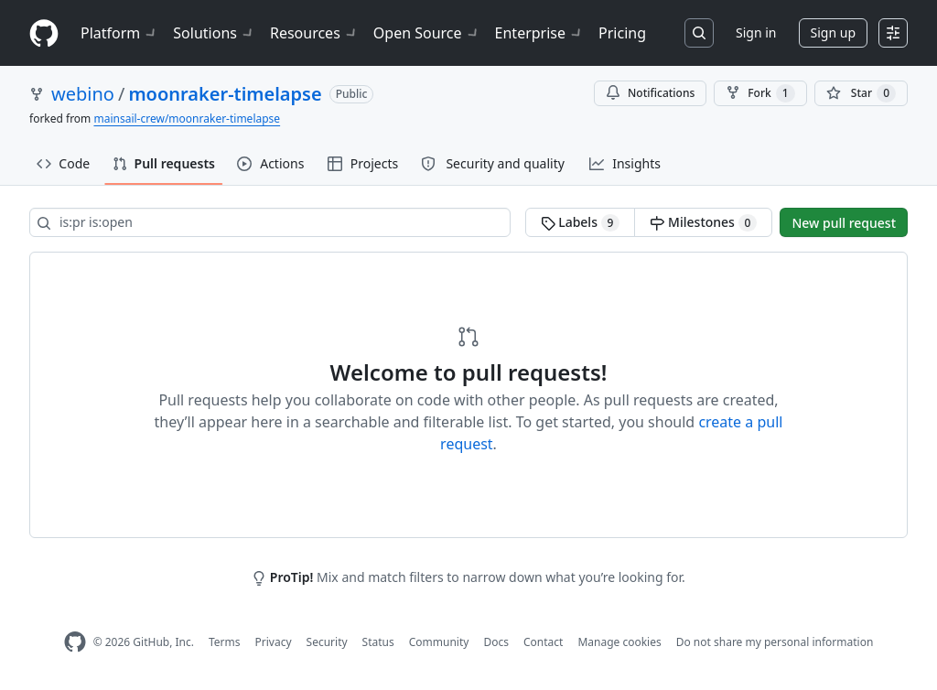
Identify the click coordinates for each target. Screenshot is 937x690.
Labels (580, 222)
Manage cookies (619, 642)
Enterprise (539, 33)
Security (327, 642)
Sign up (833, 32)
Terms (225, 642)
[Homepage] (44, 33)
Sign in (756, 32)
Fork (760, 93)
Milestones (703, 222)
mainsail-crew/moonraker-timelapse (186, 118)
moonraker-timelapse (224, 93)
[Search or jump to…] (699, 33)
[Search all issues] (270, 222)
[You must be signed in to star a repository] (861, 93)
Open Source (426, 33)
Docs (496, 642)
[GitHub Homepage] (75, 642)
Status (378, 642)
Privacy (273, 642)
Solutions (214, 33)
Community (439, 642)
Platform (119, 33)
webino (82, 93)
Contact (543, 642)
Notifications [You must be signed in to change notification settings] (650, 93)
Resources (314, 33)
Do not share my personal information (775, 642)
